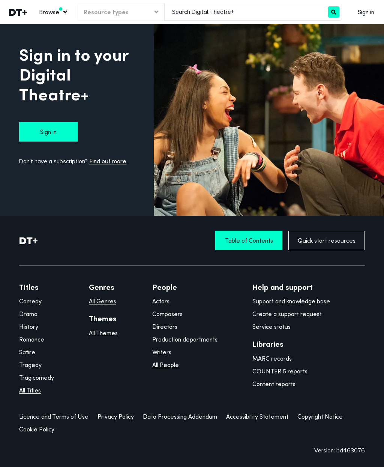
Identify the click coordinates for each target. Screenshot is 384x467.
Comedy (30, 301)
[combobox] (246, 12)
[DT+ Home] (28, 240)
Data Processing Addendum (180, 416)
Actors (161, 301)
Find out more (107, 161)
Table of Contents (249, 240)
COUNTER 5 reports (280, 371)
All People (165, 365)
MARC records (272, 358)
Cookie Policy (36, 429)
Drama (28, 314)
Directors (164, 326)
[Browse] (52, 12)
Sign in (366, 12)
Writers (161, 352)
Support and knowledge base (291, 301)
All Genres (102, 301)
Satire (27, 352)
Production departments (185, 339)
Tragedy (30, 365)
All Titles (30, 390)
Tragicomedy (36, 377)
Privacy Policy (116, 416)
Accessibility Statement (257, 416)
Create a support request (287, 314)
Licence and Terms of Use (53, 416)
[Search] (333, 12)
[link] (17, 12)
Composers (167, 314)
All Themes (103, 333)
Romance (31, 339)
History (28, 326)
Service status (271, 326)
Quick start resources (327, 240)
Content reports (274, 384)
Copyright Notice (320, 416)
